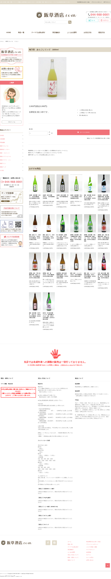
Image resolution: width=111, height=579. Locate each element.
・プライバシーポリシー (96, 2)
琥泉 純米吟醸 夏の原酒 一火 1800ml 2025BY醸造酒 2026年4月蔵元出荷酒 (90, 197)
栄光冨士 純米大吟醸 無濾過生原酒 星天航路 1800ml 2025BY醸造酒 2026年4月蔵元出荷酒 (104, 197)
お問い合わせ (89, 560)
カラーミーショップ (4, 573)
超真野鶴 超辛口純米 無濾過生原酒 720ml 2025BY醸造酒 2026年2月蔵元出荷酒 (62, 275)
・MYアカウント (106, 2)
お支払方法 (87, 32)
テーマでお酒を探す (38, 32)
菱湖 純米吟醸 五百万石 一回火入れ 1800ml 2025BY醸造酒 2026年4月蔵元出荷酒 (35, 315)
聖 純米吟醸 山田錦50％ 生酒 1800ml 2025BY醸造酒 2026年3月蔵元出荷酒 (62, 237)
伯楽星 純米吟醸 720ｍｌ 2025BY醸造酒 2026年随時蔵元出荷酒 (76, 197)
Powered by (11, 576)
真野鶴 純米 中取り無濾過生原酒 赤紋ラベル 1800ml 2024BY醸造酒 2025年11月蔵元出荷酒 (104, 237)
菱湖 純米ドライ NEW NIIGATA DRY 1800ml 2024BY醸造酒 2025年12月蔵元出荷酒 (35, 237)
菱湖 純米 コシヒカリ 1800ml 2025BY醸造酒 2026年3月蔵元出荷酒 (76, 275)
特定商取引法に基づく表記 (102, 138)
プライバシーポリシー (92, 544)
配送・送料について (73, 557)
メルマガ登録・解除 (91, 547)
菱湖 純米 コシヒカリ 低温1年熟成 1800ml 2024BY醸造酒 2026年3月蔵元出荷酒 (90, 275)
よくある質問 (72, 32)
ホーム (2, 41)
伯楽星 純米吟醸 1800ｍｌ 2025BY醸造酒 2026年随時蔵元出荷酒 (35, 197)
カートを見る (89, 557)
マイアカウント (90, 549)
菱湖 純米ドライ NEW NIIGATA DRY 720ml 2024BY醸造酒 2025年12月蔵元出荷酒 (48, 237)
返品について (90, 138)
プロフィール (11, 122)
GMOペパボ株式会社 (22, 573)
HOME (8, 32)
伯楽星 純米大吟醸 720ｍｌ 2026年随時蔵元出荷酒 (62, 197)
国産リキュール (9, 41)
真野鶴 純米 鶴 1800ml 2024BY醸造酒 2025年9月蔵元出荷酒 (49, 275)
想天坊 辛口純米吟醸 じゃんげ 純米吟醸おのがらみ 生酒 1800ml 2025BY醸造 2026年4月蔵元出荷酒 (48, 316)
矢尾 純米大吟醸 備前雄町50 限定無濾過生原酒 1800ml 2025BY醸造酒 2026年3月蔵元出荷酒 (103, 276)
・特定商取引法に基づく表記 (83, 2)
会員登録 (88, 552)
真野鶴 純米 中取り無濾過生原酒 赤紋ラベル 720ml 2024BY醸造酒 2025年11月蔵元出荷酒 (35, 275)
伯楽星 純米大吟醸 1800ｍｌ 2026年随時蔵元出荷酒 (48, 197)
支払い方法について (73, 554)
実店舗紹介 (56, 32)
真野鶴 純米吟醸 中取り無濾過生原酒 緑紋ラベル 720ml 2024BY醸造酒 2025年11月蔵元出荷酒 (90, 238)
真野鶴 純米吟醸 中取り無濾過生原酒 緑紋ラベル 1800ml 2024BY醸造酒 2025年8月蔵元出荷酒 (76, 238)
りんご (16, 41)
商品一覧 (21, 32)
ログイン (88, 554)
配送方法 (102, 32)
